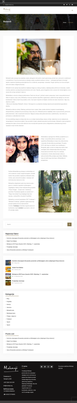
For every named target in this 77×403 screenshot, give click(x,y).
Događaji (9, 301)
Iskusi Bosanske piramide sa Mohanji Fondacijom (20, 250)
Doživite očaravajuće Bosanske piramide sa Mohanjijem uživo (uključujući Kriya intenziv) (30, 238)
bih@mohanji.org (9, 4)
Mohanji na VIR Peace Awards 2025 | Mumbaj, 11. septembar (23, 244)
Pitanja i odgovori (11, 316)
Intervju (9, 304)
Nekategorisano (11, 313)
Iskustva (9, 307)
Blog (8, 298)
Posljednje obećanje (12, 247)
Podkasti (9, 319)
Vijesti (8, 322)
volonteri (20, 208)
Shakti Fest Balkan (12, 241)
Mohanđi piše (10, 310)
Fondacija (16, 206)
